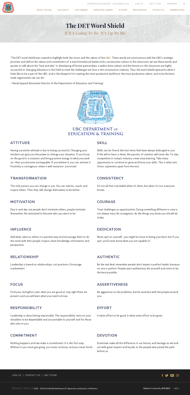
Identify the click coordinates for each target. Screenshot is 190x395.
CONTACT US (32, 375)
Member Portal (177, 10)
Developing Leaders (103, 10)
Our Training (81, 10)
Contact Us (158, 10)
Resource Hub (140, 10)
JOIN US (16, 375)
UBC (108, 57)
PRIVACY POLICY (22, 388)
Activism (123, 10)
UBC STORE (50, 375)
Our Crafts (63, 10)
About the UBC (44, 10)
